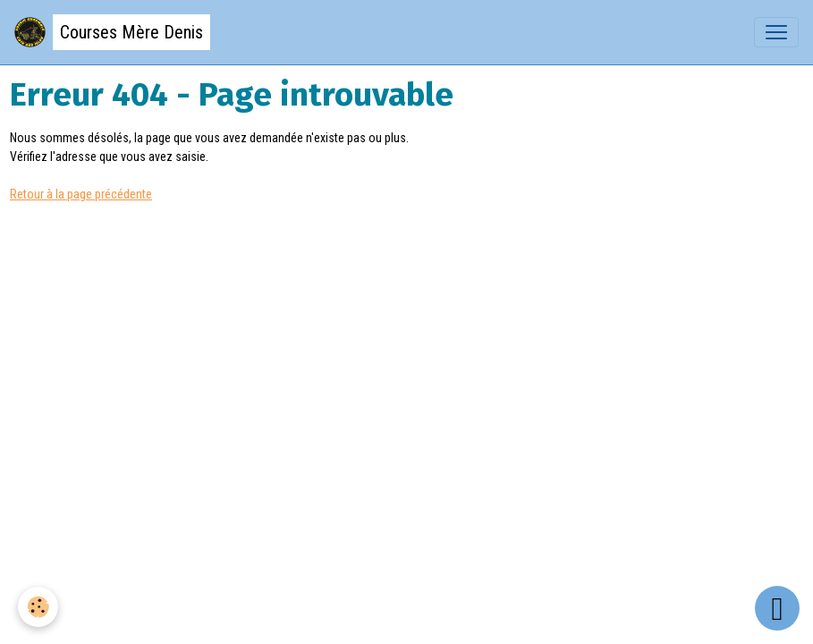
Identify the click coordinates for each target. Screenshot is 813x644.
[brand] (112, 32)
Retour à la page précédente (81, 194)
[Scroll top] (777, 608)
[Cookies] (38, 607)
